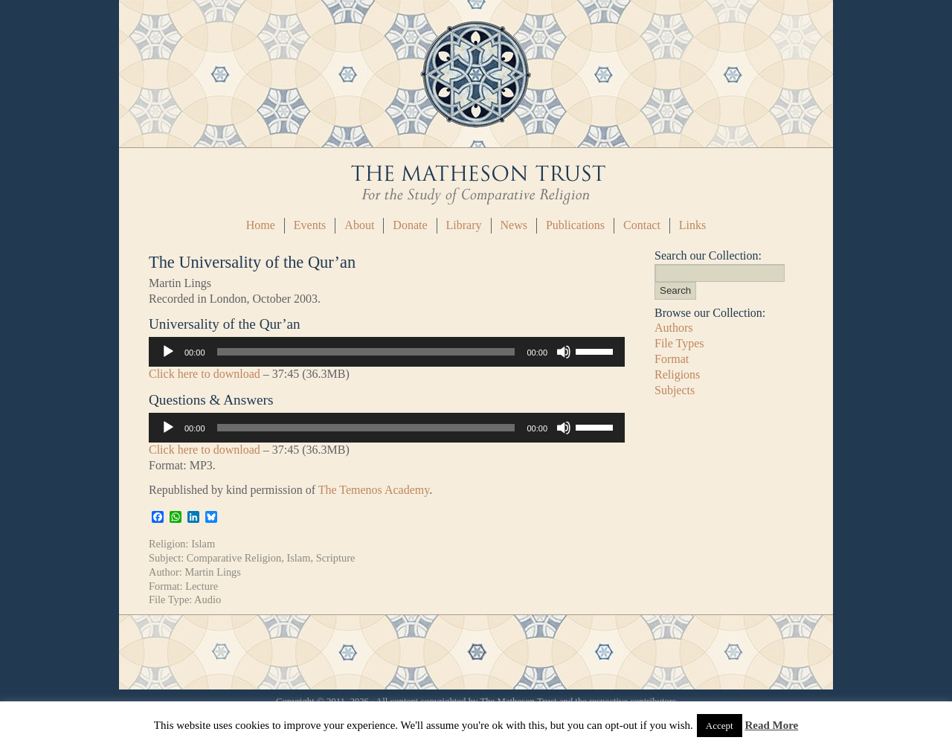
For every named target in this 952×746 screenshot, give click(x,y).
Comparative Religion (234, 558)
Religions (677, 374)
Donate (410, 225)
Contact (641, 225)
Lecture (201, 586)
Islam (203, 544)
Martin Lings (212, 572)
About (359, 225)
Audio (207, 599)
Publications (575, 225)
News (514, 225)
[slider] (366, 352)
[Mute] (563, 351)
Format (671, 359)
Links (692, 225)
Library (464, 225)
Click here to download (204, 373)
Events (310, 225)
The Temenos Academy (374, 489)
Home (260, 225)
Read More (771, 725)
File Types (679, 343)
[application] (387, 352)
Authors (673, 327)
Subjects (674, 390)
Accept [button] (719, 725)
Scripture (336, 558)
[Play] (168, 351)
